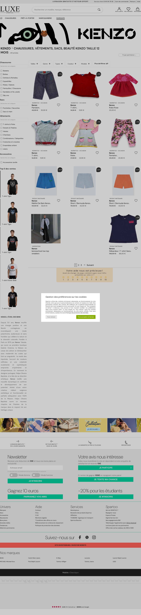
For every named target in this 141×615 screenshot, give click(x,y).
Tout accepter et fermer (86, 317)
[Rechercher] (99, 10)
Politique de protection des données (77, 313)
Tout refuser (51, 317)
